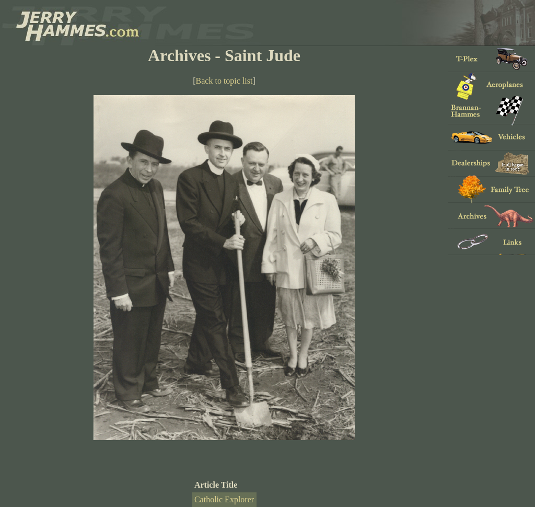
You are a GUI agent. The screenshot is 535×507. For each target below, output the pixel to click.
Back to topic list (224, 80)
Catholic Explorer (224, 499)
